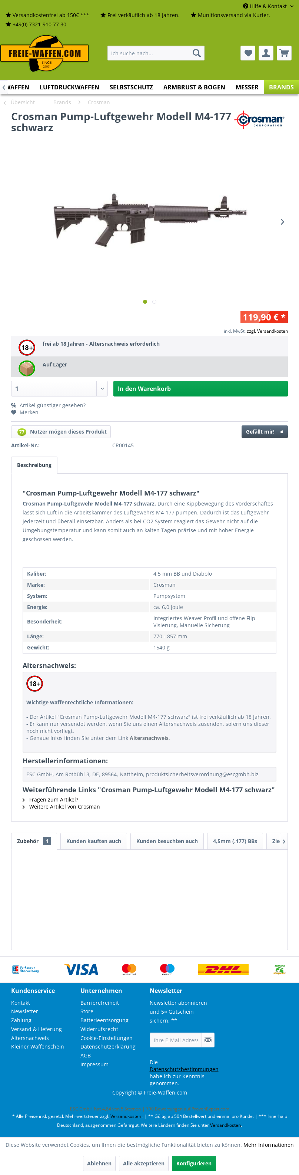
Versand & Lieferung (36, 1029)
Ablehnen (99, 1163)
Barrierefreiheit (99, 1002)
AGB (85, 1055)
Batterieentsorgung (104, 1020)
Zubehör (34, 841)
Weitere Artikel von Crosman (61, 806)
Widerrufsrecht (99, 1029)
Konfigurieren (194, 1163)
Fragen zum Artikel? (50, 799)
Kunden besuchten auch (167, 841)
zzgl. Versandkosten (267, 331)
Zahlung (21, 1020)
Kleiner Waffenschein (37, 1046)
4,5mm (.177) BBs (235, 841)
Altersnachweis (30, 1037)
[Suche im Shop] (156, 53)
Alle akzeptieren (144, 1163)
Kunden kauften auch (93, 841)
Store (86, 1011)
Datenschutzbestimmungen (184, 1069)
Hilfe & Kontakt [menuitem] (265, 6)
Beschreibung (34, 464)
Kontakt (20, 1002)
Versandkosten (125, 1116)
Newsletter (24, 1011)
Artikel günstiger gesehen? (48, 405)
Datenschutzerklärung (108, 1046)
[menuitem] (47, 15)
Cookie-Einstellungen (106, 1037)
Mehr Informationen (268, 1144)
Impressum (94, 1064)
